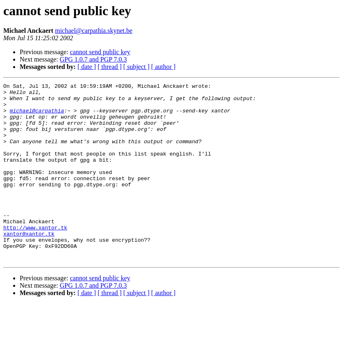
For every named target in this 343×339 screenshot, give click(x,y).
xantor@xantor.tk (29, 264)
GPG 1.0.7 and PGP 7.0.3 (93, 59)
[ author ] (163, 66)
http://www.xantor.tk (35, 257)
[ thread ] (110, 66)
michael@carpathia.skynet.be (93, 30)
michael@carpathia (37, 116)
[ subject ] (136, 66)
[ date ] (86, 66)
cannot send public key (100, 51)
